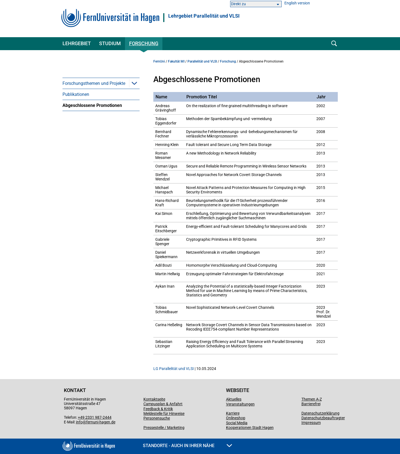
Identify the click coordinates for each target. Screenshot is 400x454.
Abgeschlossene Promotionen (92, 105)
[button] (134, 83)
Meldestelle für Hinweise (163, 413)
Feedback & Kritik (158, 409)
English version (297, 3)
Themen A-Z (311, 399)
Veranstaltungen (240, 404)
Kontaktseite (154, 399)
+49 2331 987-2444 (94, 417)
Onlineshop (235, 418)
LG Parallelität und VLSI (173, 368)
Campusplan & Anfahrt (163, 404)
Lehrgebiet (76, 43)
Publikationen (75, 94)
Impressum (311, 422)
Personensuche (156, 418)
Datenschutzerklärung (320, 413)
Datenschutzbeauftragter (323, 418)
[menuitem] (101, 83)
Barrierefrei (310, 404)
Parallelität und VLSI (202, 61)
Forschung (143, 43)
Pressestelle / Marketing (163, 427)
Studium (110, 43)
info (79, 422)
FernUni (159, 61)
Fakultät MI (176, 61)
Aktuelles (233, 399)
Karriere (233, 413)
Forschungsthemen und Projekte (93, 83)
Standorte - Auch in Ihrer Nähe (187, 445)
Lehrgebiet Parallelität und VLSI (204, 16)
